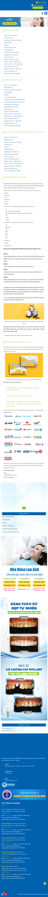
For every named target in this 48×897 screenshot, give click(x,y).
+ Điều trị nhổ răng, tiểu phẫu (11, 59)
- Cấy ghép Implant (8, 49)
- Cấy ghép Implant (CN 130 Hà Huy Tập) (14, 102)
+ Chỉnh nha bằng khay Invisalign (12, 73)
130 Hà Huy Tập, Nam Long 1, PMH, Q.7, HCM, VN (13, 840)
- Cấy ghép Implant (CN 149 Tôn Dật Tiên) (14, 99)
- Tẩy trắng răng (8, 42)
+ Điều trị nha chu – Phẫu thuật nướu (13, 64)
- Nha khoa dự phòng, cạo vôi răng (12, 40)
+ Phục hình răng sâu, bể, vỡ (11, 66)
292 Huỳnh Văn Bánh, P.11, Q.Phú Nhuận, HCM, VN (13, 811)
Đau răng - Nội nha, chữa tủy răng (10, 532)
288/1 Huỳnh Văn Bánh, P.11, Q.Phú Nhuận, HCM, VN (13, 825)
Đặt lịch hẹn (38, 7)
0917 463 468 (41, 2)
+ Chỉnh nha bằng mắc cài (10, 71)
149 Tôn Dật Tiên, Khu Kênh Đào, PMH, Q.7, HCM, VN (13, 854)
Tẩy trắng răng (6, 519)
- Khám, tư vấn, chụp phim (10, 35)
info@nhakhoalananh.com (38, 5)
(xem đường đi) (21, 809)
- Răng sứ (6, 45)
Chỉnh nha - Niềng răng (8, 525)
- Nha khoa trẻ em (8, 37)
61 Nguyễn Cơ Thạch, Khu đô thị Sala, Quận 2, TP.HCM (14, 870)
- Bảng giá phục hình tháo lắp (11, 52)
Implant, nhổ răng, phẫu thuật (9, 529)
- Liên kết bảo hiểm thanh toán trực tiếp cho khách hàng (18, 335)
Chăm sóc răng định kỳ (8, 516)
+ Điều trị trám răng (8, 57)
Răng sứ (4, 522)
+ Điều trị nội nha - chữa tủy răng (12, 61)
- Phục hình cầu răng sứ (10, 47)
